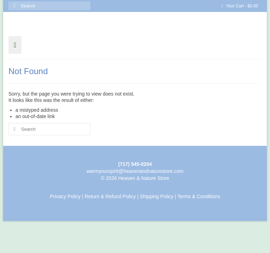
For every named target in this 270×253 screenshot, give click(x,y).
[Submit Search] (13, 5)
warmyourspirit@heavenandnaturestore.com (135, 171)
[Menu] (14, 45)
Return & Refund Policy (110, 196)
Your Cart (239, 6)
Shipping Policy (157, 196)
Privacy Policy (65, 196)
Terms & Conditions (199, 196)
